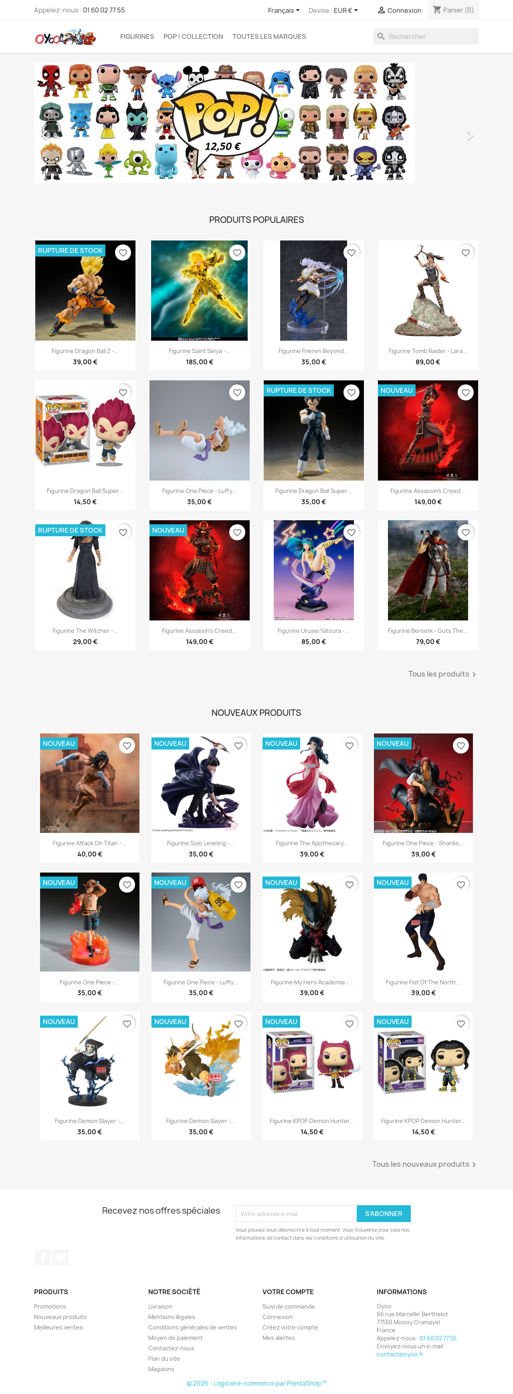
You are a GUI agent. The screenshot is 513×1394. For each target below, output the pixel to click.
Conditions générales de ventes (192, 1327)
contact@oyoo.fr (400, 1354)
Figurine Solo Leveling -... (200, 843)
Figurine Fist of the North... (423, 982)
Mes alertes (279, 1337)
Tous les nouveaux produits (425, 1165)
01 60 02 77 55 (104, 10)
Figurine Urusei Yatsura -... (313, 630)
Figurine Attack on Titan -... (89, 843)
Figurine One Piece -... (89, 982)
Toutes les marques (269, 36)
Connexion (278, 1317)
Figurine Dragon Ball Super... (85, 491)
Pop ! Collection (193, 36)
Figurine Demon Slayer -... (90, 1121)
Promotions (50, 1306)
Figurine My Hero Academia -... (312, 982)
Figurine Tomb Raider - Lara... (428, 351)
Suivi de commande (289, 1306)
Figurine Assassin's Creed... (427, 491)
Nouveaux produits (60, 1317)
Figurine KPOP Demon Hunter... (312, 1121)
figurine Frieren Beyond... (314, 351)
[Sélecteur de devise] (347, 11)
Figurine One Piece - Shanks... (423, 843)
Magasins (161, 1369)
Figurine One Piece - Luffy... (199, 491)
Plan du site (164, 1358)
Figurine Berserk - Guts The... (428, 630)
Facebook (43, 1257)
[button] (67, 131)
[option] (256, 131)
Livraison (160, 1306)
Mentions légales (171, 1317)
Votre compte (288, 1291)
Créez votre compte (290, 1327)
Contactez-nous (171, 1348)
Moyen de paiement (175, 1337)
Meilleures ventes (58, 1327)
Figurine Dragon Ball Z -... (85, 351)
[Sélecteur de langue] (285, 11)
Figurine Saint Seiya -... (199, 351)
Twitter (61, 1257)
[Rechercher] (426, 36)
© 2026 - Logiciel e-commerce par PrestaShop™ (257, 1383)
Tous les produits (443, 674)
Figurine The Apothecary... (312, 843)
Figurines (137, 36)
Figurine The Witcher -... (85, 630)
